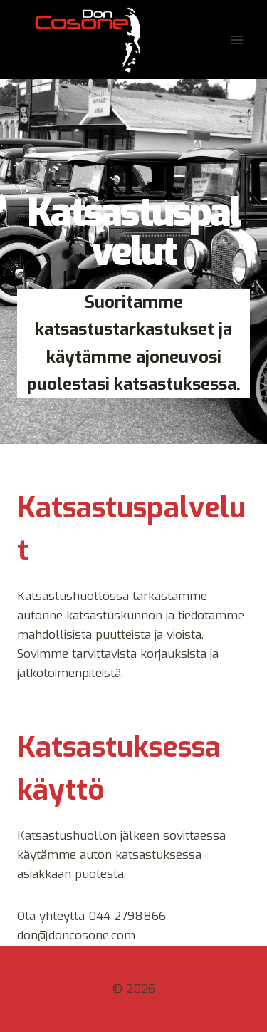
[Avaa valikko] (237, 40)
